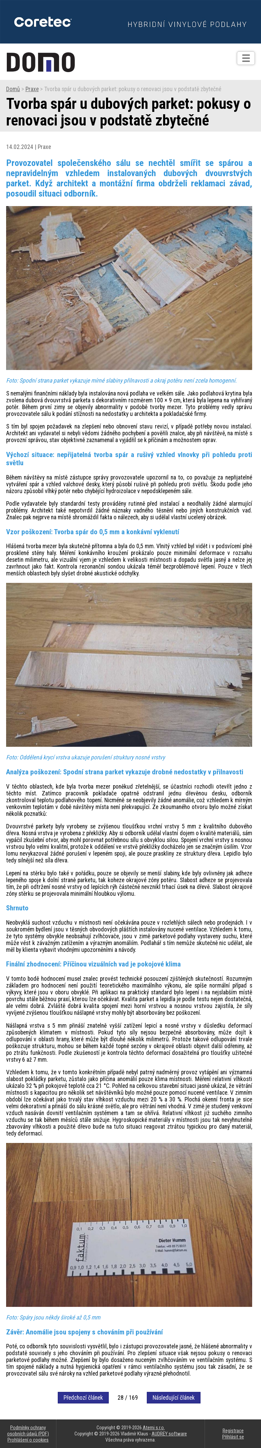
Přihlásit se (233, 1437)
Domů (13, 89)
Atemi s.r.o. (154, 1428)
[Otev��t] (246, 58)
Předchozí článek (83, 1397)
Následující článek (174, 1397)
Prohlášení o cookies (28, 1440)
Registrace (233, 1431)
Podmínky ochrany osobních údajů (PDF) (28, 1431)
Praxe (32, 89)
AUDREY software (169, 1434)
